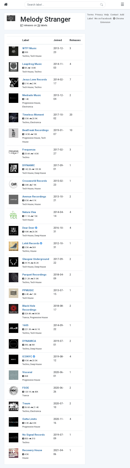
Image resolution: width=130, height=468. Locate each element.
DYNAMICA (29, 341)
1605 (25, 325)
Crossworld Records (34, 180)
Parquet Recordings (34, 274)
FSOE (25, 387)
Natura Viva (29, 212)
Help (106, 14)
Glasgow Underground (35, 259)
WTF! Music (29, 48)
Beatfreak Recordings (35, 130)
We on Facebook (103, 18)
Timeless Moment (33, 114)
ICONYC (27, 356)
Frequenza (28, 149)
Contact (114, 14)
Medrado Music (31, 95)
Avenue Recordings (34, 196)
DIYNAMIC (28, 165)
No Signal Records (33, 434)
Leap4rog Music (32, 64)
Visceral (27, 372)
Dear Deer (28, 227)
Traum (26, 403)
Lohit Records (30, 243)
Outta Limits (29, 419)
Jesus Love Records (34, 79)
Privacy (99, 14)
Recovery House (32, 450)
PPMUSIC (28, 290)
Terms (90, 14)
